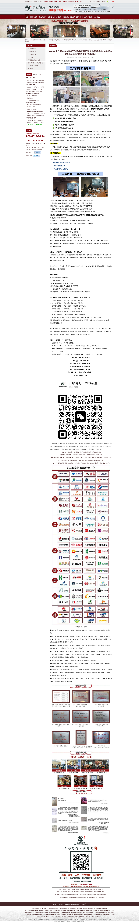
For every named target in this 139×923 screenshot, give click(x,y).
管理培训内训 (51, 17)
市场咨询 (30, 68)
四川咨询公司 (61, 919)
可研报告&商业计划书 (34, 60)
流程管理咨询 (72, 894)
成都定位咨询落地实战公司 (94, 455)
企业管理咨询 (32, 48)
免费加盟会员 (68, 904)
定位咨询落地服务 (65, 455)
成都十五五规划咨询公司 (39, 919)
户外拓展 (58, 17)
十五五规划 (66, 17)
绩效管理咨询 (82, 897)
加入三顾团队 (76, 904)
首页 (27, 17)
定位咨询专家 (76, 457)
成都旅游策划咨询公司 (93, 919)
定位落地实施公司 (72, 452)
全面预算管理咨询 (100, 894)
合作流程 (35, 74)
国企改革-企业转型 (75, 17)
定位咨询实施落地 (95, 452)
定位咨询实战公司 (64, 460)
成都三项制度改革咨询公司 (71, 919)
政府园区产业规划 (33, 65)
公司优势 (29, 74)
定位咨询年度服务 (86, 457)
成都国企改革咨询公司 (51, 919)
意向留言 (55, 904)
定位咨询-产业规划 (87, 17)
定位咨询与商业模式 (91, 463)
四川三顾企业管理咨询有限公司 (40, 40)
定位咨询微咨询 (87, 460)
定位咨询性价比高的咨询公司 (101, 457)
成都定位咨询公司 (83, 919)
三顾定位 (63, 452)
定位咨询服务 (67, 457)
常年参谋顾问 (42, 17)
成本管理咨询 (100, 897)
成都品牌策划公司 (65, 921)
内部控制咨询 (90, 894)
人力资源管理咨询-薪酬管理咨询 (67, 897)
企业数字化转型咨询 (61, 894)
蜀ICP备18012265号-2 (80, 916)
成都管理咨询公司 (64, 889)
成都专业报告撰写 (100, 892)
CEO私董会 (97, 17)
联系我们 (104, 1)
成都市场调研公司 (103, 919)
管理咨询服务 (33, 17)
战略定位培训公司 (97, 460)
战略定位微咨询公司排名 (59, 463)
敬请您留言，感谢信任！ (37, 149)
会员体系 (92, 1)
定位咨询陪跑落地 (84, 452)
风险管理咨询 (81, 894)
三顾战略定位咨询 (104, 463)
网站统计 (99, 916)
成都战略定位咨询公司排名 (76, 463)
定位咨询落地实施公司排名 (79, 455)
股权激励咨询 (91, 897)
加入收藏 (98, 1)
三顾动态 (51, 40)
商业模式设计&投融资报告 (35, 63)
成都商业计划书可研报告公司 (77, 921)
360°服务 (41, 74)
